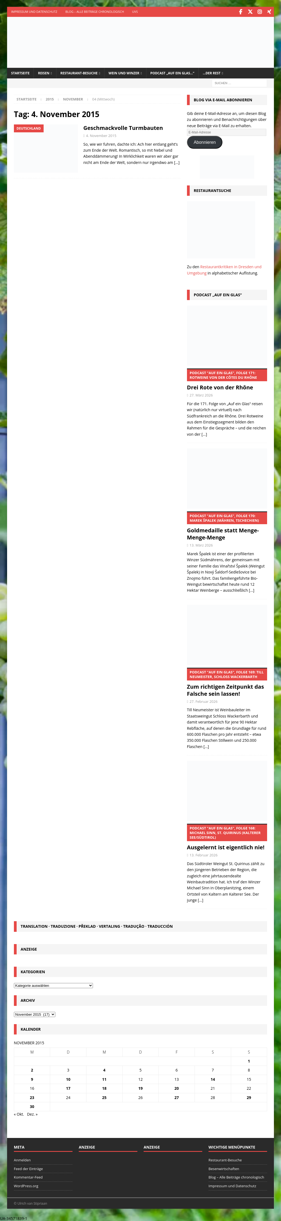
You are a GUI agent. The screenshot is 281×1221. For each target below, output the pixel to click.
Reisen (43, 72)
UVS (135, 12)
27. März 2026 (201, 394)
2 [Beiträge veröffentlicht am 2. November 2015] (32, 1069)
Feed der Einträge (28, 1167)
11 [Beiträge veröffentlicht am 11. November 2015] (104, 1078)
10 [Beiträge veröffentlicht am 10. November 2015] (68, 1078)
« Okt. (19, 1113)
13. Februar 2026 (204, 854)
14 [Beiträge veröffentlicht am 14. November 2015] (213, 1078)
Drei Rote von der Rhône (227, 379)
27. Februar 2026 (204, 700)
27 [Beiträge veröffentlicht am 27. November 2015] (176, 1096)
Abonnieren (205, 141)
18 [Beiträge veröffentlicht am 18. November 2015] (104, 1087)
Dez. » (32, 1113)
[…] (177, 161)
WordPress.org (26, 1185)
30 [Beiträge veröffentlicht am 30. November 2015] (32, 1105)
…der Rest (211, 72)
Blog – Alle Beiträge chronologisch (94, 12)
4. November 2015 (101, 134)
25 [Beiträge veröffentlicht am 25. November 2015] (104, 1096)
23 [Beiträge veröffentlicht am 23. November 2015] (32, 1096)
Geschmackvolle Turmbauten (123, 127)
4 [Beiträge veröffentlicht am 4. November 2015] (104, 1069)
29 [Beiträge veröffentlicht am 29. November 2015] (249, 1096)
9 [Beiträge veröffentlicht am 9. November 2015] (32, 1078)
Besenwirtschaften (224, 1167)
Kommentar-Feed (28, 1176)
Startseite (20, 72)
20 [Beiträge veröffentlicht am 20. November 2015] (176, 1087)
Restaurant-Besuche (79, 72)
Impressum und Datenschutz (34, 12)
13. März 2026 (201, 544)
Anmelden (22, 1159)
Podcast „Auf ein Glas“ (218, 294)
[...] (204, 433)
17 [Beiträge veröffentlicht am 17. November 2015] (68, 1087)
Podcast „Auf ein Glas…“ (172, 72)
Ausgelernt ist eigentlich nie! (227, 836)
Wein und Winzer (123, 72)
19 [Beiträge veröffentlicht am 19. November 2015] (140, 1087)
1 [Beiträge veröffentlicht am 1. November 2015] (249, 1060)
